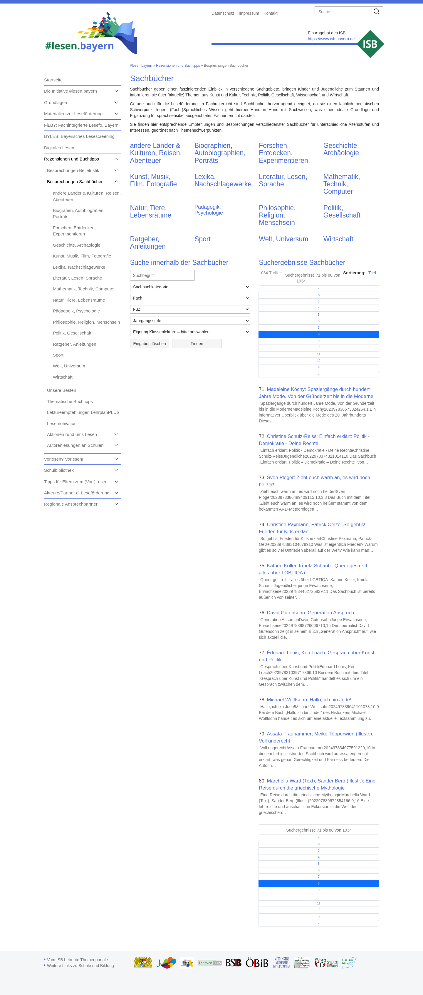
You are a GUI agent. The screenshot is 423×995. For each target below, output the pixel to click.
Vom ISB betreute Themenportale (77, 959)
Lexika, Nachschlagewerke (79, 267)
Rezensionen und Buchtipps (71, 158)
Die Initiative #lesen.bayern (70, 90)
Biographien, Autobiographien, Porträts (220, 153)
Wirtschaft (63, 376)
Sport (58, 354)
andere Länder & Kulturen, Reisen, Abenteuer (156, 153)
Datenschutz (223, 13)
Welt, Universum (69, 365)
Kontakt (270, 13)
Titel (372, 272)
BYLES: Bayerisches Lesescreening (79, 136)
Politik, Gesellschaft (72, 332)
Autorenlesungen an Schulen (75, 445)
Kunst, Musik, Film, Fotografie (82, 255)
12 (318, 360)
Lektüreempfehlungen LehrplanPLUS (83, 412)
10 (318, 347)
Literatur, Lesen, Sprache (77, 277)
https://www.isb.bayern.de (331, 38)
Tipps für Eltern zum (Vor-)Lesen (76, 481)
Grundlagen (55, 102)
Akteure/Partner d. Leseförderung (77, 492)
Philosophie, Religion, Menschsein (86, 322)
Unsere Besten (61, 390)
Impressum (249, 13)
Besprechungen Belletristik (73, 170)
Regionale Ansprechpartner (71, 503)
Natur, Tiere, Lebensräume (79, 299)
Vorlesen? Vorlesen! (63, 458)
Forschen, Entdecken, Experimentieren (283, 153)
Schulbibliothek (59, 470)
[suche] (342, 12)
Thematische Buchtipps (70, 401)
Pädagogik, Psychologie (76, 310)
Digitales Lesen (59, 147)
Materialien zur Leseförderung (73, 113)
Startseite (53, 79)
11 (318, 354)
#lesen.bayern (141, 65)
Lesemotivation (62, 423)
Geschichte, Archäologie (76, 245)
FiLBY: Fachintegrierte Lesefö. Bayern (81, 125)
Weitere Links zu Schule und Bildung (80, 965)
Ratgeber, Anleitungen (74, 344)
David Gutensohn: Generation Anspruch (310, 613)
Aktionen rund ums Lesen (72, 434)
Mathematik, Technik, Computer (84, 288)
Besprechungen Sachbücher (75, 181)
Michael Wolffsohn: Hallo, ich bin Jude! (309, 700)
